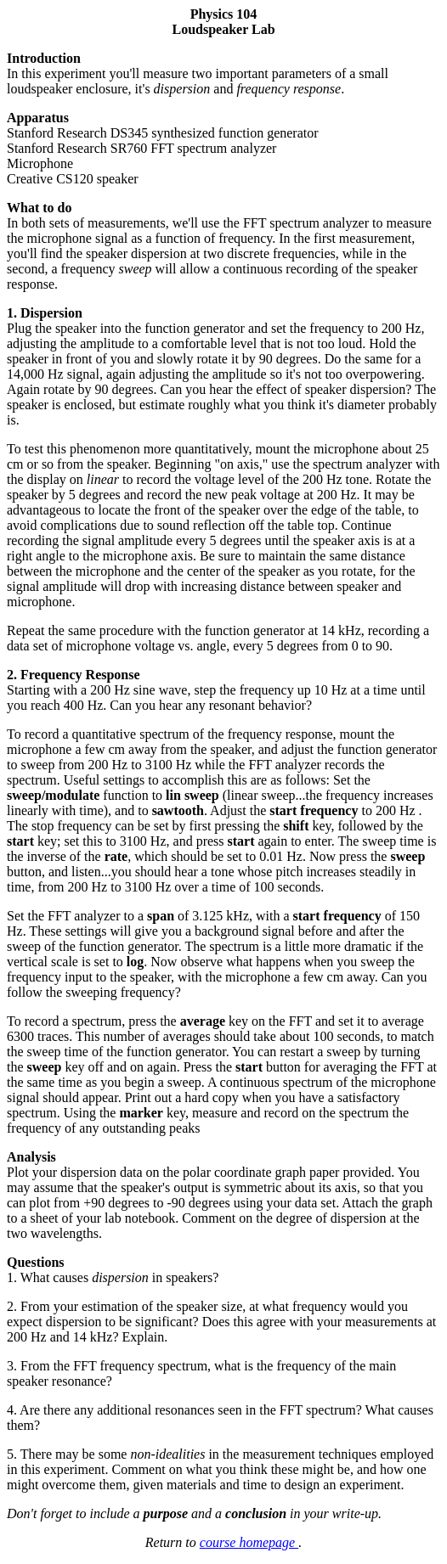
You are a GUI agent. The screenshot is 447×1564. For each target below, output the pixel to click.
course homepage (249, 1542)
